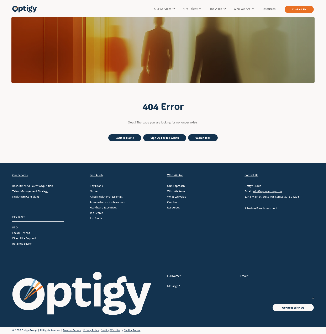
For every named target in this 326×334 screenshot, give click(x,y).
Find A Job (96, 175)
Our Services (20, 175)
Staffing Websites (110, 330)
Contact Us (251, 175)
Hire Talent (18, 216)
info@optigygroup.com (267, 191)
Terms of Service (72, 330)
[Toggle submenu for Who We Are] (253, 8)
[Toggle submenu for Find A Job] (224, 8)
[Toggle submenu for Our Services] (173, 8)
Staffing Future (132, 330)
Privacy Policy (91, 330)
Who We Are (175, 175)
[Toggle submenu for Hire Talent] (200, 8)
